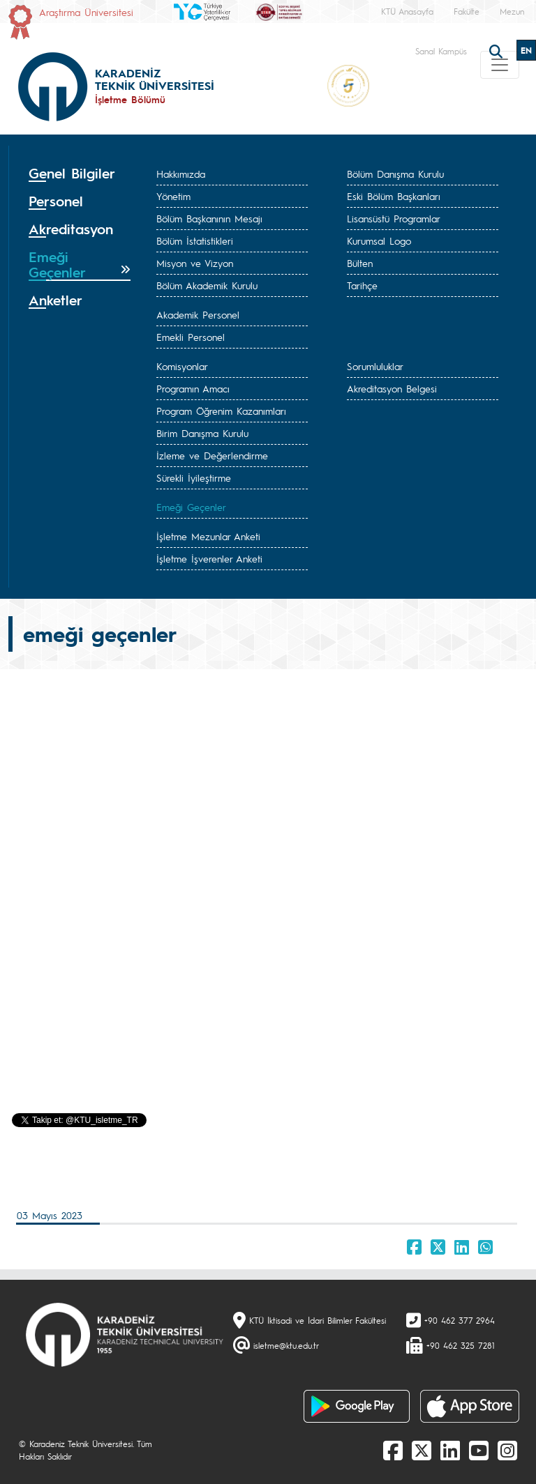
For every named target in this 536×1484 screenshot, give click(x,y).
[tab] (79, 174)
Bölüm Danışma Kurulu (395, 173)
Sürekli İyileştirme (193, 477)
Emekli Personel (190, 336)
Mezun (512, 11)
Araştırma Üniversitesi (86, 12)
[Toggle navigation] (499, 65)
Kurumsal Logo (379, 240)
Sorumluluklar (375, 366)
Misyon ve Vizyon (194, 263)
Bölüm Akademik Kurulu (207, 285)
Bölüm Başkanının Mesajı (209, 218)
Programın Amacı (193, 388)
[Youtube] (479, 1449)
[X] (421, 1449)
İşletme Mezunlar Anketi (208, 536)
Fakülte (466, 11)
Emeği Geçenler (191, 506)
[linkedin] (450, 1449)
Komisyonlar (182, 366)
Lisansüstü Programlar (393, 218)
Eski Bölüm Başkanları (393, 196)
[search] (497, 50)
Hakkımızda (180, 173)
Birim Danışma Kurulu (202, 433)
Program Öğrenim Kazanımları (221, 410)
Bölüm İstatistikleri (194, 240)
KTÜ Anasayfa (407, 11)
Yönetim (173, 196)
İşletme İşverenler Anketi (209, 558)
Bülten (360, 263)
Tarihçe (362, 285)
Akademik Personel (197, 314)
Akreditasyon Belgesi (392, 388)
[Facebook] (393, 1449)
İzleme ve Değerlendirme (212, 455)
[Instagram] (507, 1449)
